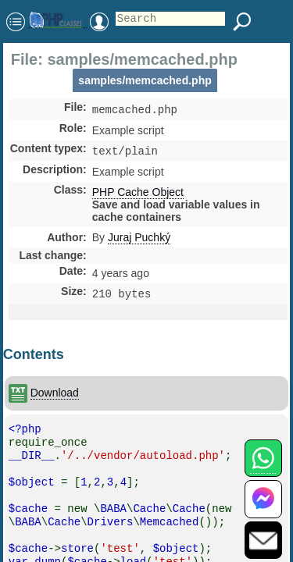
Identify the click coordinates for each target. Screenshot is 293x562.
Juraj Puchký (139, 240)
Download (54, 397)
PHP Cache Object (138, 195)
